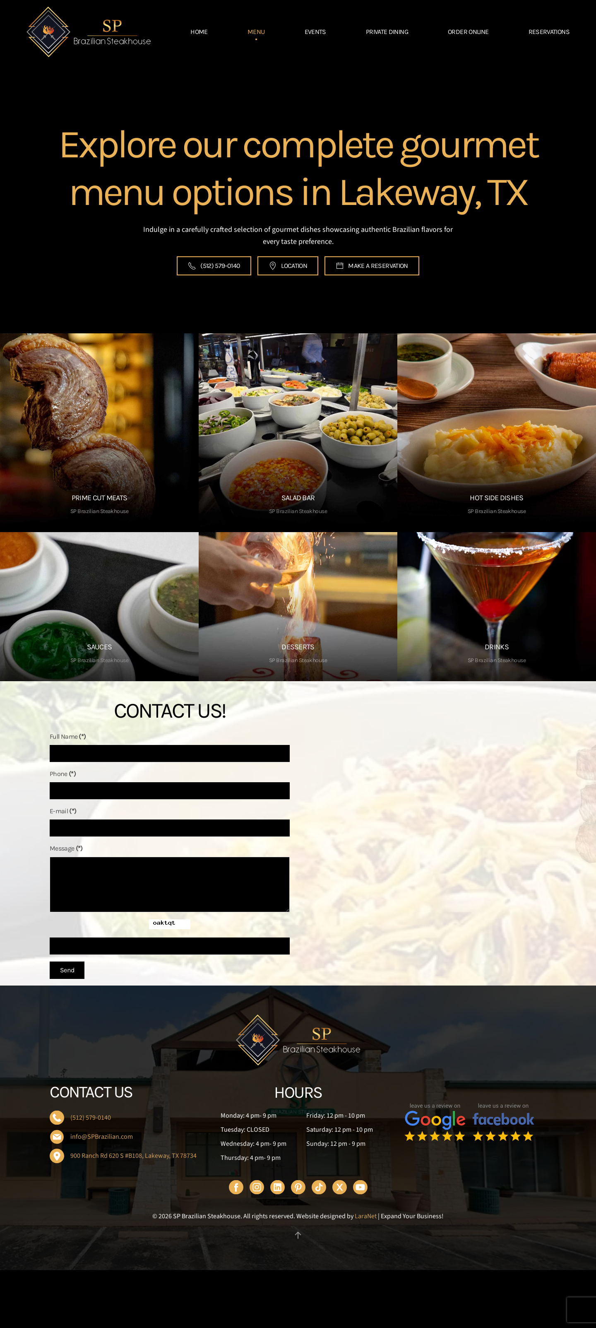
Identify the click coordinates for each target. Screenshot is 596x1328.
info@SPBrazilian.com (101, 1136)
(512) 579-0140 (207, 265)
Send (257, 970)
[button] (298, 1235)
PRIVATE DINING (387, 32)
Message (255, 848)
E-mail (252, 811)
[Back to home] (89, 32)
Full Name (257, 736)
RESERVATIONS (549, 32)
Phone (252, 774)
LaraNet (366, 1216)
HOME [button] (198, 32)
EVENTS (315, 32)
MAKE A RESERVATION (377, 265)
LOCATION (287, 265)
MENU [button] (256, 32)
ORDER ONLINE (468, 32)
